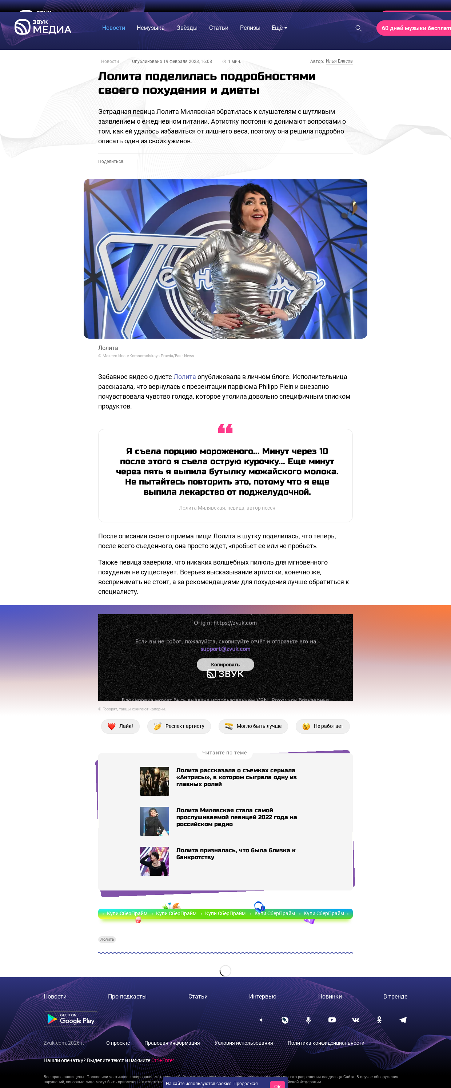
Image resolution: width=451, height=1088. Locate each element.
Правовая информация (172, 1043)
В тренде (395, 996)
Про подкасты (127, 996)
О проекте (118, 1043)
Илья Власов (339, 61)
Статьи (198, 996)
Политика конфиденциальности (326, 1043)
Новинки (330, 996)
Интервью (262, 996)
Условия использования (244, 1043)
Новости (110, 61)
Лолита (184, 376)
